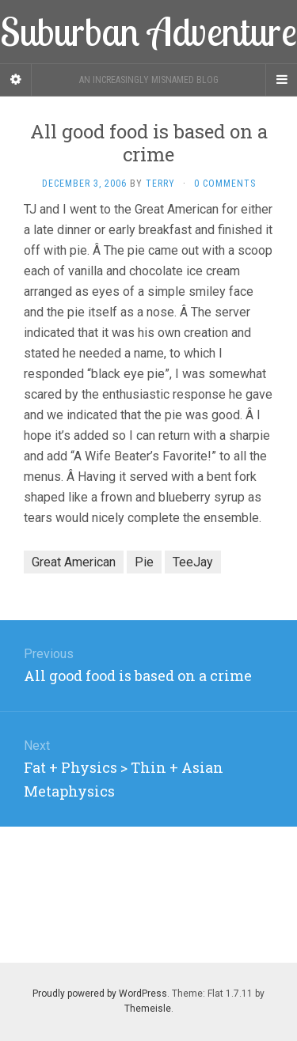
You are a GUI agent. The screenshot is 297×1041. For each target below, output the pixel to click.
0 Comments (225, 183)
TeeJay (193, 562)
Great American (74, 562)
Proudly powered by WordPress (99, 993)
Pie (144, 562)
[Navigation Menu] (281, 80)
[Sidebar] (16, 80)
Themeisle (147, 1008)
